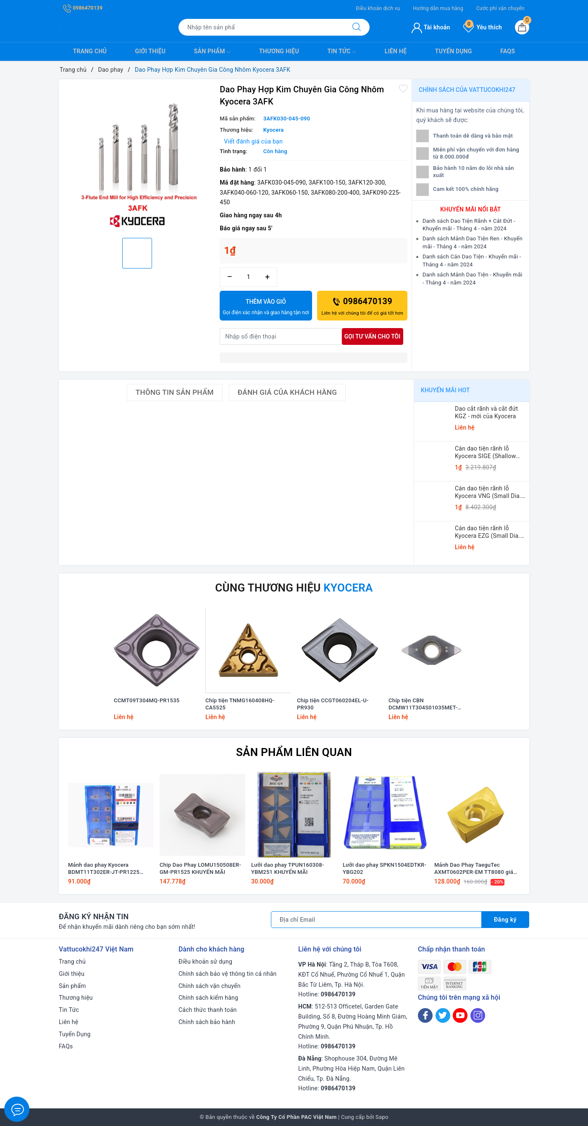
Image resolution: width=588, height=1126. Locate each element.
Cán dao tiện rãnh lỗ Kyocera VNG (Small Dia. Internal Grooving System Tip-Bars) (489, 492)
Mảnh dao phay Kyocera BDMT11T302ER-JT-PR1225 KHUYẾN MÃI (103, 869)
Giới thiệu (150, 51)
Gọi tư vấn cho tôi (372, 336)
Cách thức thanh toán (207, 1009)
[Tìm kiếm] (357, 27)
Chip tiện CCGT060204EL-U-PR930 (333, 704)
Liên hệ (396, 51)
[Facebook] (425, 1015)
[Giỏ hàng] (522, 27)
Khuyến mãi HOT (445, 390)
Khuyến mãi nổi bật (470, 209)
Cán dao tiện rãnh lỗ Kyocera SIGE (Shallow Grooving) (485, 452)
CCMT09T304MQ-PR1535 (146, 700)
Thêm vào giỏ (266, 307)
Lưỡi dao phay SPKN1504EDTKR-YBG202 (384, 868)
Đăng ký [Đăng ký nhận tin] (505, 919)
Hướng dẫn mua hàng (438, 8)
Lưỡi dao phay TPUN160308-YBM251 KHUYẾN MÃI (287, 868)
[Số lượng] (248, 277)
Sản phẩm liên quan (294, 752)
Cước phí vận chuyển (500, 8)
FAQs (507, 51)
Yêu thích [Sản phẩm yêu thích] (482, 27)
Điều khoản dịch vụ (378, 8)
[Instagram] (477, 1015)
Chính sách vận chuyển (209, 986)
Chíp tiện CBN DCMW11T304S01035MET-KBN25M (422, 704)
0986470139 (82, 8)
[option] (137, 157)
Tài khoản (431, 27)
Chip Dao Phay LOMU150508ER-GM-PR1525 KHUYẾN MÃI (200, 868)
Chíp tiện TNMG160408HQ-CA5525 (239, 704)
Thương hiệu (279, 51)
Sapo (381, 1117)
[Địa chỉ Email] (376, 919)
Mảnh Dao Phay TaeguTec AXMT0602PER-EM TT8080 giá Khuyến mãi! (473, 869)
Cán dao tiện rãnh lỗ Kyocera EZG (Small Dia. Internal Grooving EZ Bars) (490, 532)
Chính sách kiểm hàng (208, 997)
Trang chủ (90, 51)
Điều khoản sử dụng (205, 961)
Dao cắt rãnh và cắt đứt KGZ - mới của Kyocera (486, 412)
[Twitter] (443, 1015)
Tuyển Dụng (453, 51)
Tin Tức (341, 52)
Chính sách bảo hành (206, 1022)
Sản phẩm (212, 52)
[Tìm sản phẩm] (261, 27)
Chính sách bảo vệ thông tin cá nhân (227, 973)
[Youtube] (460, 1015)
